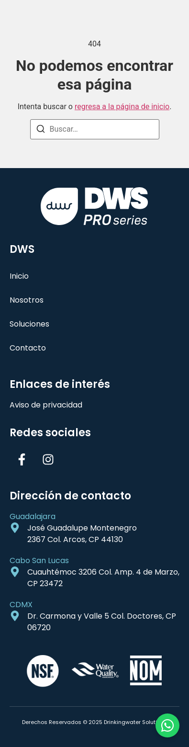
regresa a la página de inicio (122, 106)
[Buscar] (40, 130)
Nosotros (27, 300)
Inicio (19, 276)
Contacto (28, 347)
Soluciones (29, 323)
